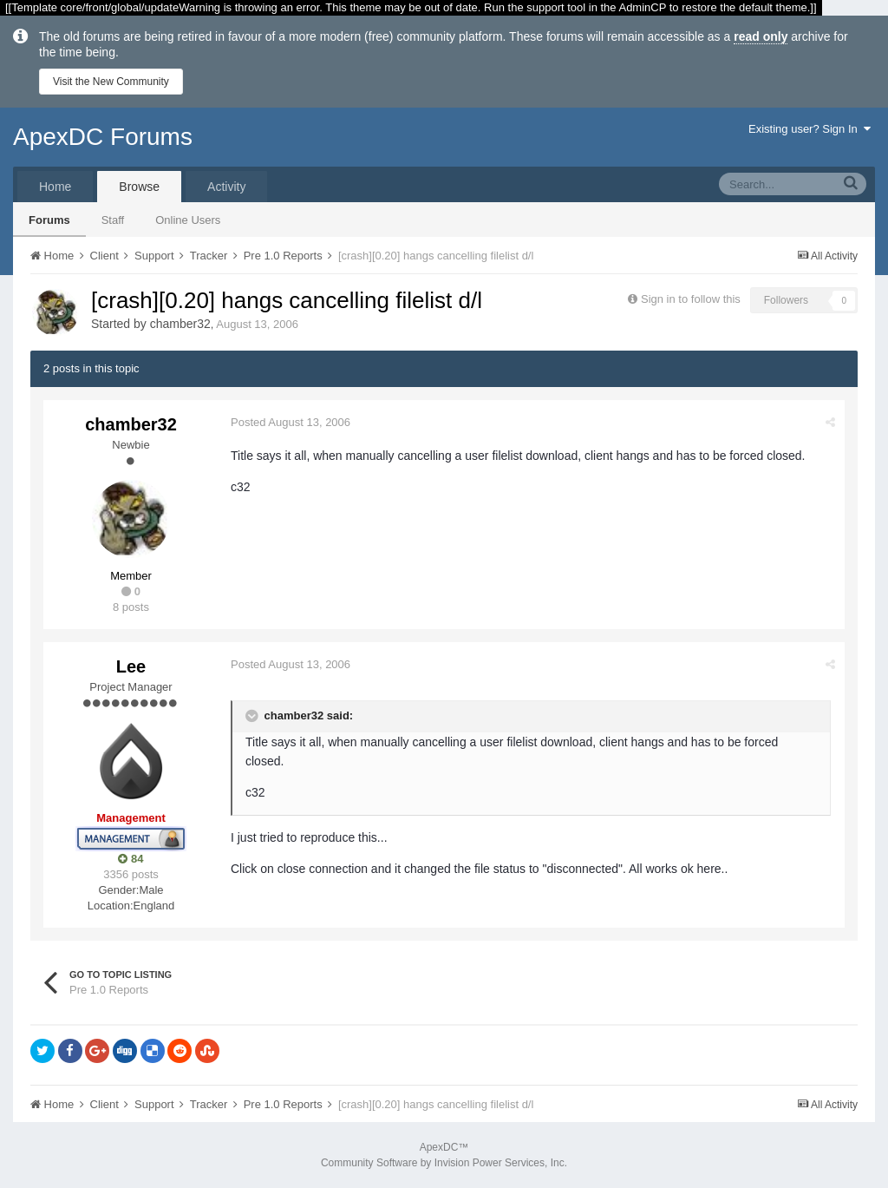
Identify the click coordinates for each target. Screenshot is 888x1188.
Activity (226, 187)
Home (55, 187)
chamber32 (180, 324)
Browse (139, 187)
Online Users (187, 219)
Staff (113, 219)
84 (130, 858)
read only (760, 36)
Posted (290, 422)
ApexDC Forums (103, 136)
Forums (49, 219)
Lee (131, 666)
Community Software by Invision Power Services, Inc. (444, 1163)
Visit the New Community (111, 81)
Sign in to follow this (691, 298)
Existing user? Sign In (809, 128)
